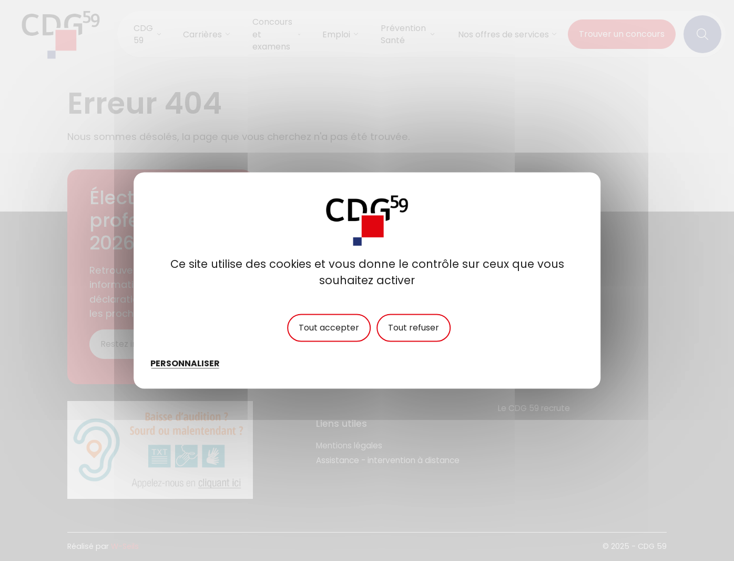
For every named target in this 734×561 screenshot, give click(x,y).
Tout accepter (329, 328)
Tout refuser (413, 328)
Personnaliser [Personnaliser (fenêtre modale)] (185, 363)
